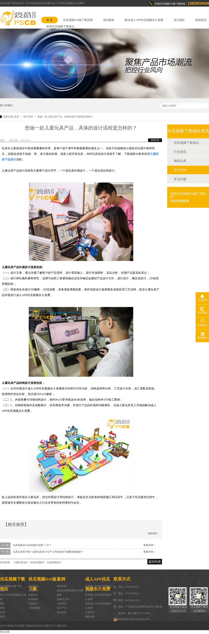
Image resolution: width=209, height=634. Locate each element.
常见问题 (180, 179)
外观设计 (33, 590)
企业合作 (90, 612)
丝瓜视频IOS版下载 (10, 586)
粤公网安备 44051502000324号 (131, 619)
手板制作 (33, 603)
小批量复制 (34, 608)
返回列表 (155, 140)
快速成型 (33, 599)
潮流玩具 (180, 161)
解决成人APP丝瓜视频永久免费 (144, 19)
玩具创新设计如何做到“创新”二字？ (32, 545)
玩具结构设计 (54, 562)
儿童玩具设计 (21, 562)
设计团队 (179, 19)
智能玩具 (62, 586)
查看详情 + (149, 545)
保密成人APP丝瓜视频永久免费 (98, 605)
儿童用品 (62, 603)
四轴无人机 (63, 599)
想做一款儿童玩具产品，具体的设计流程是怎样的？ (65, 116)
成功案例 (108, 19)
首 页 (49, 19)
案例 (2, 590)
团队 (2, 603)
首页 (17, 116)
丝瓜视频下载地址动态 (188, 143)
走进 (2, 612)
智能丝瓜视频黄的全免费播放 (70, 592)
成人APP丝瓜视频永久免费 (13, 597)
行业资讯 (180, 152)
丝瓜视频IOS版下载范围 (78, 19)
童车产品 (62, 608)
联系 (2, 616)
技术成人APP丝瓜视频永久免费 (98, 597)
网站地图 (90, 616)
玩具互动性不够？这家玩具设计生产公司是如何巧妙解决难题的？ (48, 552)
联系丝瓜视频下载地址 (60, 26)
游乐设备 (62, 612)
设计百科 (28, 116)
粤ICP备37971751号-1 (139, 613)
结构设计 (33, 595)
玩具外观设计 (37, 562)
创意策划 (33, 586)
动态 (2, 608)
